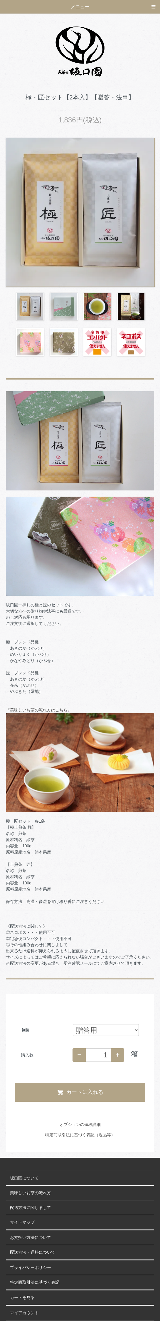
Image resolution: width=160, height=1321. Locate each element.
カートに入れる (80, 1092)
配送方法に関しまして (30, 1207)
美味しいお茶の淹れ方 (30, 1193)
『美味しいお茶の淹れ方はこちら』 (39, 710)
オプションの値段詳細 (80, 1124)
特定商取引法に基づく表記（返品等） (80, 1134)
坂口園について (24, 1178)
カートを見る (22, 1297)
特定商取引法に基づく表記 (34, 1282)
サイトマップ (22, 1222)
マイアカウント (24, 1313)
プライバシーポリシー (30, 1267)
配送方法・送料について (32, 1252)
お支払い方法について (30, 1237)
